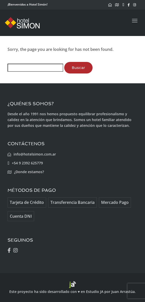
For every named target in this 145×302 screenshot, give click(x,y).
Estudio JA (94, 291)
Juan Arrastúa (123, 291)
